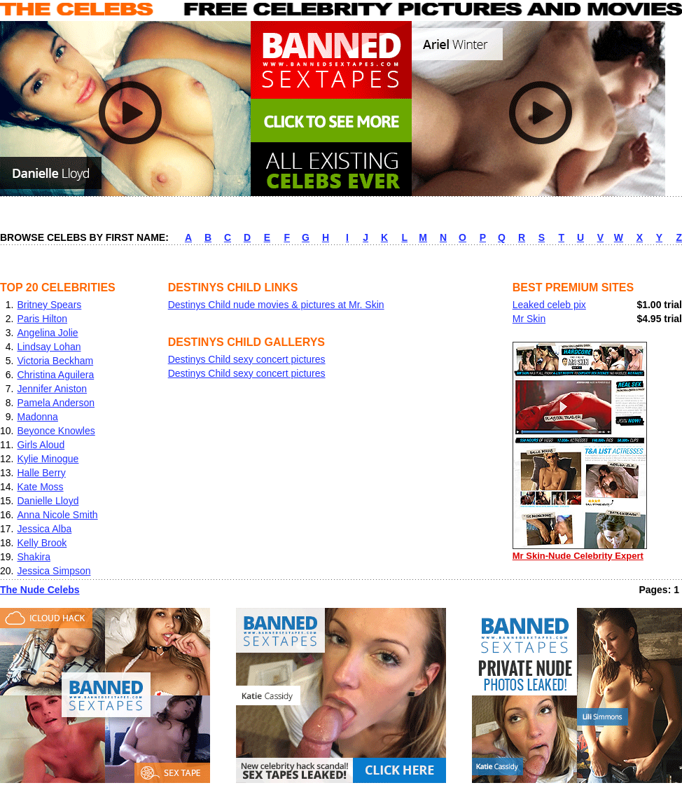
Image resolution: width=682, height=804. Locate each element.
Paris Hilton (42, 318)
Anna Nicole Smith (57, 514)
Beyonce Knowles (56, 430)
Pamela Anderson (56, 402)
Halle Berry (41, 472)
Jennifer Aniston (52, 388)
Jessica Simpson (53, 570)
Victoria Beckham (55, 360)
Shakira (33, 556)
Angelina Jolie (47, 332)
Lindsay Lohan (49, 346)
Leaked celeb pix (549, 304)
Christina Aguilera (55, 374)
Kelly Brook (42, 542)
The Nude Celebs (40, 589)
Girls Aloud (40, 444)
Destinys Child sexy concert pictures (247, 359)
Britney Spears (49, 304)
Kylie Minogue (47, 458)
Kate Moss (40, 486)
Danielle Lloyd (47, 500)
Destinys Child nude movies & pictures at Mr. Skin (276, 304)
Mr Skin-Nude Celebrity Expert (580, 551)
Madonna (37, 416)
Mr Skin (529, 318)
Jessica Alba (44, 528)
